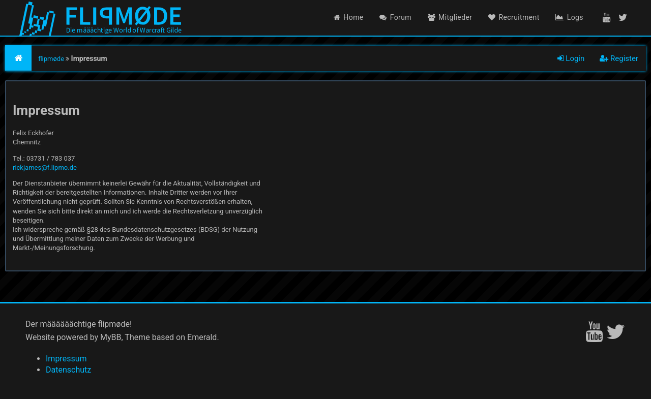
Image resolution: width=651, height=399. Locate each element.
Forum (395, 17)
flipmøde (51, 59)
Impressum (66, 358)
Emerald (202, 337)
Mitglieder (450, 17)
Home (349, 17)
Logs (569, 17)
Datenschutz (68, 370)
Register (619, 58)
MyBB (110, 337)
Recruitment (514, 17)
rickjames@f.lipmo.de (45, 167)
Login (571, 58)
